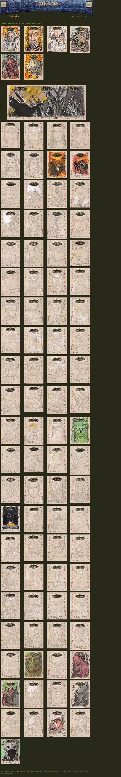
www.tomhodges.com (78, 16)
